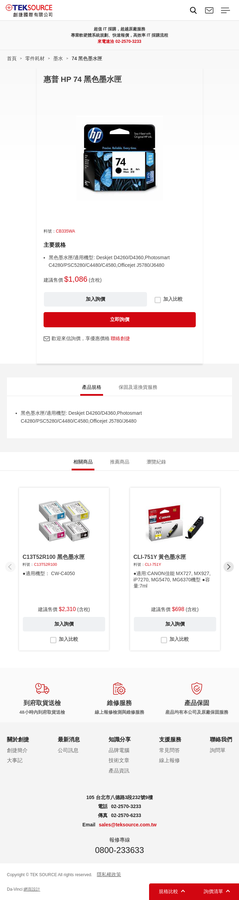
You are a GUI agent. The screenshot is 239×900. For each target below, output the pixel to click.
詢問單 (218, 750)
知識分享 (120, 739)
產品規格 (91, 387)
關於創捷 (18, 739)
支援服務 (170, 739)
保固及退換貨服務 (138, 387)
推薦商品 (119, 462)
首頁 (12, 58)
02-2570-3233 (128, 41)
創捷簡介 (17, 750)
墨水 (58, 58)
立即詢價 (119, 319)
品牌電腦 (119, 750)
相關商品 (83, 462)
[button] (228, 567)
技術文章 (119, 760)
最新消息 (69, 739)
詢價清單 (213, 891)
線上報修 (169, 760)
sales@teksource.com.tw (128, 824)
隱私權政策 (109, 874)
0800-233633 (119, 850)
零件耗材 (35, 58)
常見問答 (169, 750)
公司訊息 (68, 750)
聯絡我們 (209, 10)
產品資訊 (119, 771)
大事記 (14, 760)
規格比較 (168, 891)
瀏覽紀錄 (156, 462)
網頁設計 (32, 889)
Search (193, 10)
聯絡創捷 (120, 338)
